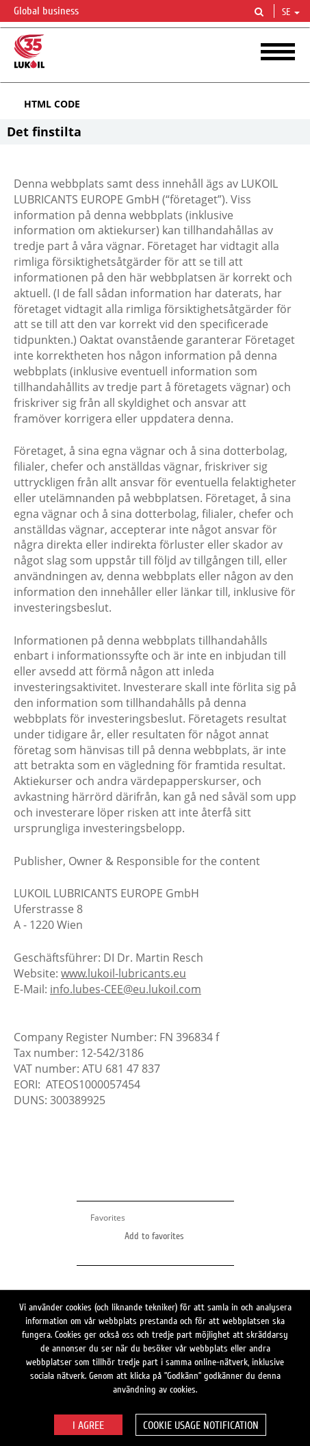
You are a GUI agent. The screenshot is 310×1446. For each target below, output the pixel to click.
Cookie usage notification (201, 1425)
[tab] (155, 104)
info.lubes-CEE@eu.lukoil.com (125, 989)
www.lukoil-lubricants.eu (123, 973)
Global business (54, 11)
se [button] (291, 12)
